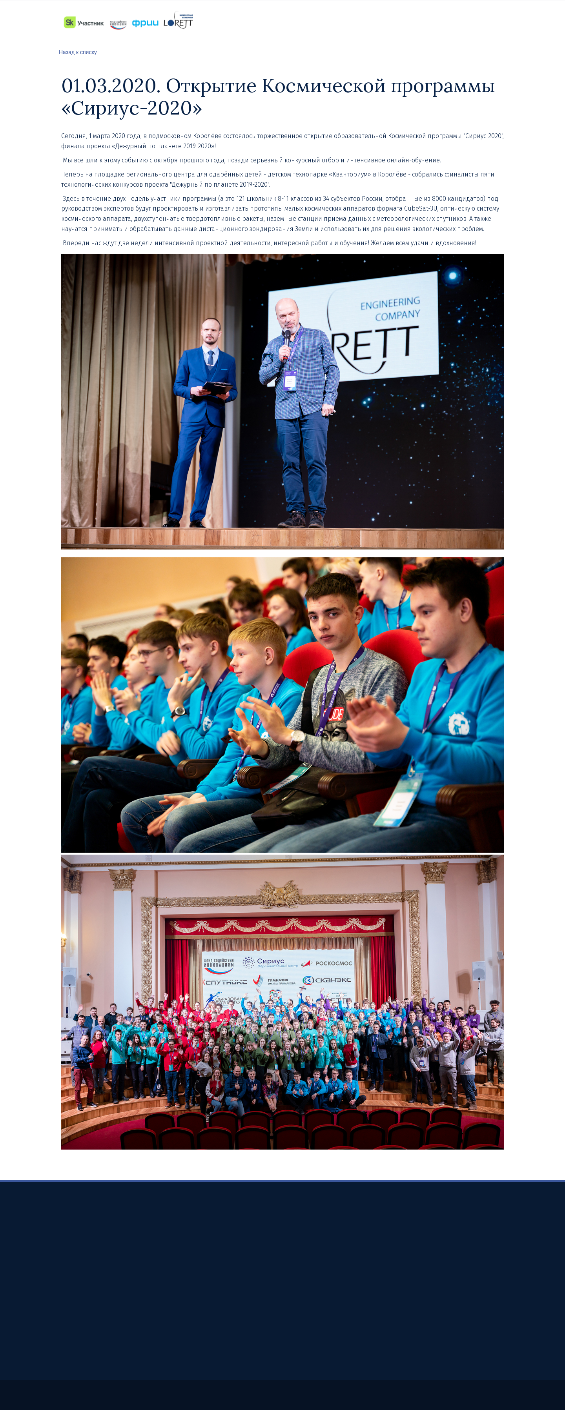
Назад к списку (78, 52)
